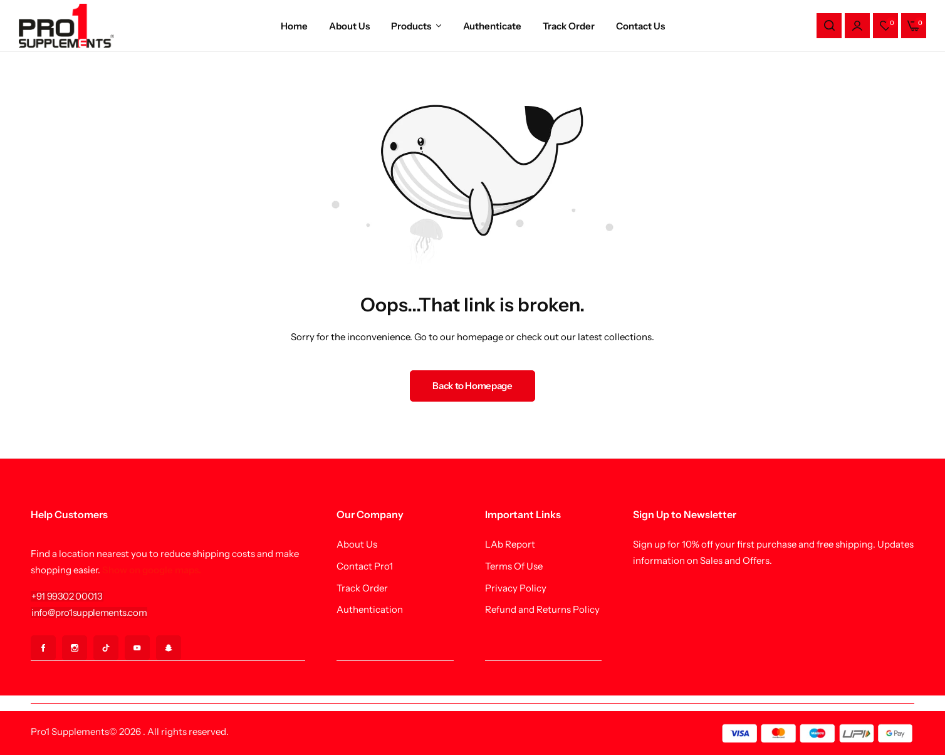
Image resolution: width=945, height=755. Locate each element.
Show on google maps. (151, 570)
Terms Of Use (514, 566)
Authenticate (492, 26)
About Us (349, 26)
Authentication (370, 609)
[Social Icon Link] (43, 647)
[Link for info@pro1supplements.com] (89, 612)
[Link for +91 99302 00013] (67, 596)
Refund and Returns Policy (542, 609)
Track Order (569, 26)
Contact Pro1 (365, 566)
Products (411, 26)
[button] (885, 25)
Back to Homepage (472, 386)
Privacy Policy (515, 588)
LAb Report (510, 544)
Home (294, 26)
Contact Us (640, 26)
